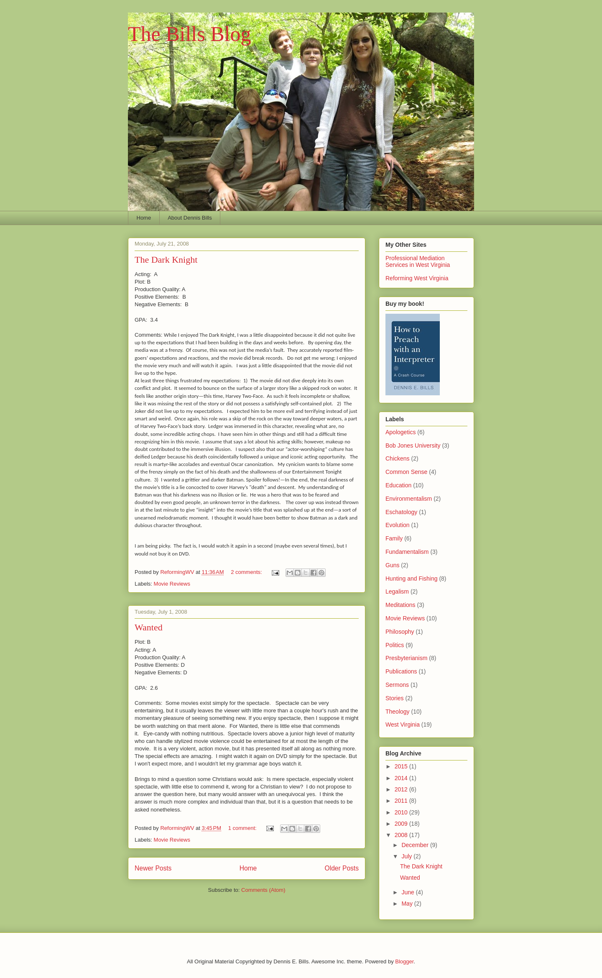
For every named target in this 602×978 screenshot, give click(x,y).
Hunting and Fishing (411, 578)
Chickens (397, 458)
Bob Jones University (413, 445)
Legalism (397, 591)
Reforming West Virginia (416, 278)
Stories (394, 698)
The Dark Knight (166, 259)
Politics (394, 645)
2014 (402, 778)
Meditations (400, 605)
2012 (402, 789)
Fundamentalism (407, 551)
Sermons (397, 684)
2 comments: (247, 572)
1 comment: (243, 828)
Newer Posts (153, 868)
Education (398, 485)
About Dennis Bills (190, 218)
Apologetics (400, 432)
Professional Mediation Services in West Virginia (417, 261)
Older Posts (342, 868)
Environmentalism (408, 498)
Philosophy (399, 631)
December (415, 845)
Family (394, 538)
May (407, 903)
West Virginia (402, 724)
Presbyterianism (406, 658)
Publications (401, 671)
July (407, 856)
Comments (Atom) (263, 890)
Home (144, 218)
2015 (402, 766)
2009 (402, 823)
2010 (402, 812)
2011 (402, 800)
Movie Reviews (172, 584)
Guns (392, 565)
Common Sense (406, 472)
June (408, 892)
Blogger (404, 961)
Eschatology (401, 512)
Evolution (397, 525)
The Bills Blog (189, 34)
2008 (402, 835)
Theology (397, 711)
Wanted (149, 627)
